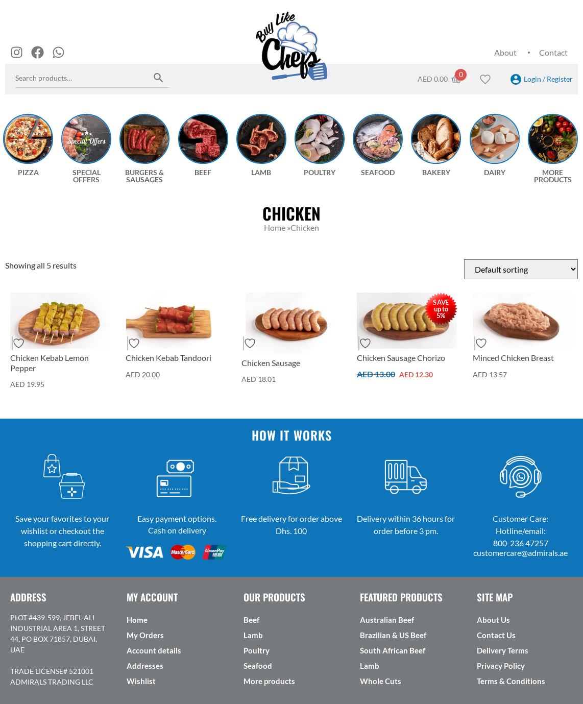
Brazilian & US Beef (393, 635)
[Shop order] (521, 269)
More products (269, 681)
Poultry (257, 650)
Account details (154, 650)
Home (137, 619)
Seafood (258, 665)
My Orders (145, 635)
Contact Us (496, 635)
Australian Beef (387, 619)
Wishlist (141, 681)
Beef (251, 619)
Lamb (253, 635)
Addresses (145, 665)
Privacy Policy (501, 665)
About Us (493, 619)
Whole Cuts (380, 681)
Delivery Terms (502, 650)
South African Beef (392, 650)
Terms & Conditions (511, 681)
